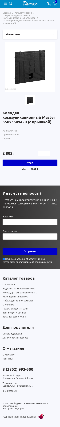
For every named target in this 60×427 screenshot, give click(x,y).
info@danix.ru (10, 391)
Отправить (30, 251)
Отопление (8, 304)
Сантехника (9, 284)
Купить (30, 162)
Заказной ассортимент (14, 316)
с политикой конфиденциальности (34, 262)
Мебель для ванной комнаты (18, 300)
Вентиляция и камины (14, 312)
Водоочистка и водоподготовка (19, 288)
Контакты (8, 358)
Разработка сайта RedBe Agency (19, 416)
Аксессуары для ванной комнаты (20, 292)
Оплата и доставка (12, 333)
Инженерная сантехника (15, 296)
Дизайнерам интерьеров (15, 337)
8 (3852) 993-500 (18, 369)
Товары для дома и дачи (15, 308)
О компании (9, 354)
